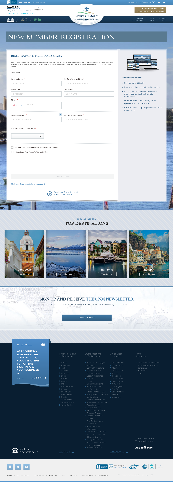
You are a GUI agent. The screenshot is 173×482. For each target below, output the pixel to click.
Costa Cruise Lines (95, 376)
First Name (15, 90)
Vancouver (116, 397)
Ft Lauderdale (118, 363)
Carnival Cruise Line (95, 368)
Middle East (66, 392)
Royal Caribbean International (94, 428)
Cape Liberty (117, 381)
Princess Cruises (94, 413)
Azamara (91, 365)
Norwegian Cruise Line (97, 402)
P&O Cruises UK (94, 408)
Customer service (133, 2)
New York (116, 384)
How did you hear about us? (23, 129)
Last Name (68, 90)
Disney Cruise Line (95, 384)
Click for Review (39, 2)
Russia (64, 397)
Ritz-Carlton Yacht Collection (95, 422)
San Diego (116, 389)
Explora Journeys (94, 387)
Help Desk (142, 371)
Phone (14, 100)
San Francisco (118, 392)
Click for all (64, 452)
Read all (36, 378)
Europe (64, 376)
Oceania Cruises (94, 405)
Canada (14, 11)
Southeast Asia (67, 402)
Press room (103, 475)
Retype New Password (73, 115)
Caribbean (65, 373)
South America (67, 400)
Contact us (142, 368)
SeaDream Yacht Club (96, 432)
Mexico (64, 389)
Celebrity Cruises (94, 371)
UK (20, 11)
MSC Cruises (92, 397)
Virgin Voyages (93, 445)
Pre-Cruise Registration (148, 365)
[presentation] (26, 162)
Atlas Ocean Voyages (96, 363)
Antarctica (65, 365)
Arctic (63, 368)
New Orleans (117, 379)
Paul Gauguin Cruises (96, 410)
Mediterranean (67, 387)
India (63, 384)
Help (64, 475)
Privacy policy (23, 475)
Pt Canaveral (117, 371)
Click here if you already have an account (28, 184)
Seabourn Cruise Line (96, 434)
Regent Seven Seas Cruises (95, 417)
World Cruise (67, 405)
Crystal (90, 379)
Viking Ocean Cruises (96, 442)
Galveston (116, 376)
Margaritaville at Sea (96, 400)
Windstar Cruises (94, 448)
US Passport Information (148, 363)
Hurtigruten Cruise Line (97, 394)
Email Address (17, 79)
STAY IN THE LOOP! (86, 318)
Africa (63, 363)
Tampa (115, 373)
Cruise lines (87, 475)
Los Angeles (117, 387)
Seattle (115, 394)
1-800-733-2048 (63, 195)
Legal (140, 373)
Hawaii (64, 381)
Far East (64, 379)
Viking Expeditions (95, 440)
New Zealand (67, 394)
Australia (27, 11)
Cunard (90, 381)
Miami (115, 368)
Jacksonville (117, 365)
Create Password (18, 115)
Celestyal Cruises (94, 373)
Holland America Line (96, 392)
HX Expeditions (93, 389)
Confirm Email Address (73, 79)
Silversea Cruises (94, 437)
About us (147, 2)
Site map (73, 475)
